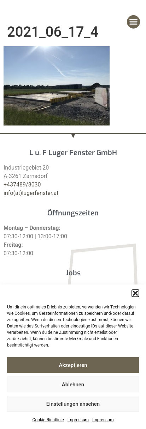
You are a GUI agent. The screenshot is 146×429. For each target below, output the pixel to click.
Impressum (78, 419)
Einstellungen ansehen (73, 404)
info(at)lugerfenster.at (31, 193)
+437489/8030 (22, 184)
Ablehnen (73, 384)
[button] (135, 293)
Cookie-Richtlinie (48, 419)
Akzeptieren (73, 365)
